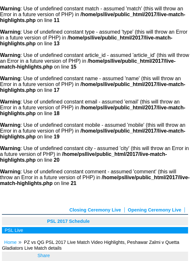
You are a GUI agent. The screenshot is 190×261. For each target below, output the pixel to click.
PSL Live (14, 230)
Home (10, 242)
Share (43, 255)
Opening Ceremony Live (155, 209)
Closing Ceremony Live (95, 209)
